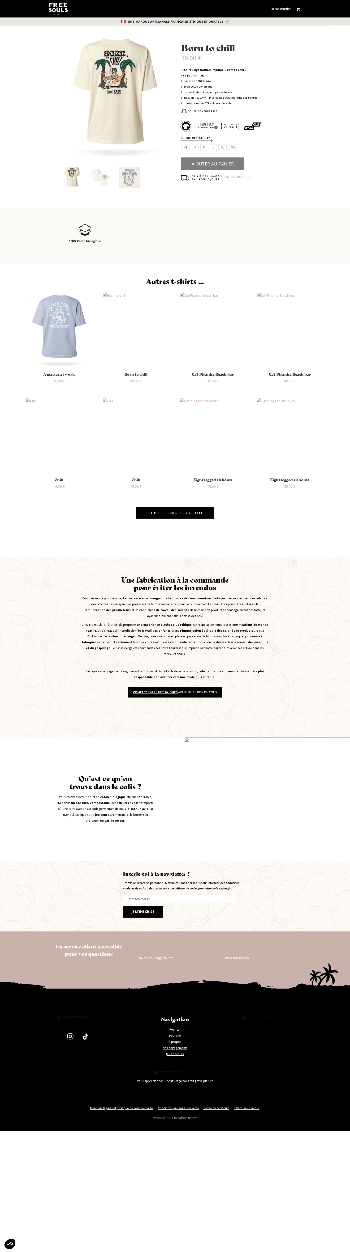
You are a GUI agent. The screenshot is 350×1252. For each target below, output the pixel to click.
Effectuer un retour (246, 1215)
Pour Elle (175, 1123)
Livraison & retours (216, 1215)
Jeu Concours (175, 1141)
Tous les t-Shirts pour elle (175, 512)
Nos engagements (175, 1135)
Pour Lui (174, 1116)
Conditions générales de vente (178, 1215)
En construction (281, 9)
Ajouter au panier (213, 164)
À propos (175, 1129)
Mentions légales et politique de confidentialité (121, 1215)
